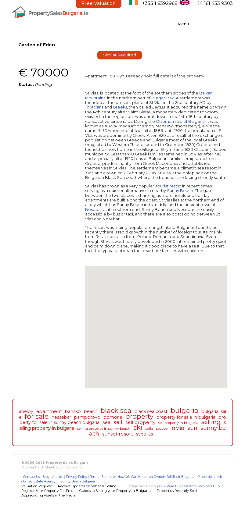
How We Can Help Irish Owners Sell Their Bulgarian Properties (165, 477)
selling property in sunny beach (103, 428)
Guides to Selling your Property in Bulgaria (115, 491)
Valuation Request (36, 486)
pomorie (112, 417)
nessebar (61, 417)
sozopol (162, 428)
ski (137, 427)
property (139, 416)
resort (175, 186)
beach (90, 411)
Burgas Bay (162, 98)
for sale (37, 416)
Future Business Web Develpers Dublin (194, 486)
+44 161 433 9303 (213, 3)
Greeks (120, 107)
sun (192, 428)
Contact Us (31, 477)
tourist (162, 186)
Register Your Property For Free (47, 491)
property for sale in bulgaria (186, 417)
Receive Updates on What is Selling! (87, 486)
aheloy (26, 411)
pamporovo (87, 417)
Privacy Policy (76, 477)
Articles (57, 477)
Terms (94, 477)
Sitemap (108, 477)
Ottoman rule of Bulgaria (180, 121)
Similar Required (119, 55)
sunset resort (117, 434)
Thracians (94, 107)
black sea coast (151, 411)
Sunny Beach (180, 190)
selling (211, 421)
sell (117, 422)
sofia (149, 428)
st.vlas (177, 428)
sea (106, 422)
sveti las (144, 434)
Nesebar (93, 209)
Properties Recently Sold (177, 491)
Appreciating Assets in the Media (48, 495)
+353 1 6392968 (160, 3)
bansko (73, 411)
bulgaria (184, 410)
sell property (140, 422)
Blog (45, 477)
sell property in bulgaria (178, 423)
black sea (116, 410)
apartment (49, 411)
